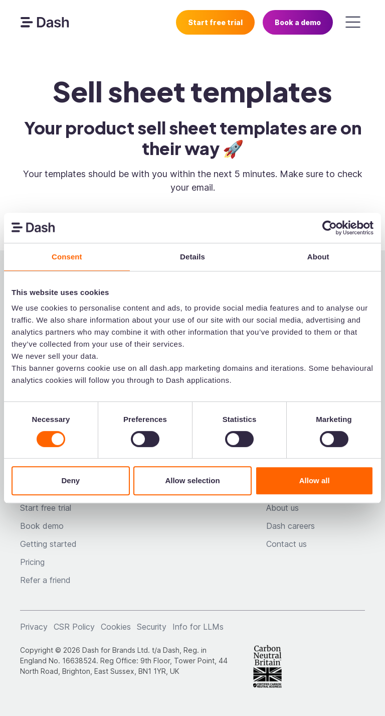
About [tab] (318, 256)
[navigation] (44, 22)
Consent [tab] (67, 256)
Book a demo (298, 22)
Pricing (32, 562)
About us (282, 508)
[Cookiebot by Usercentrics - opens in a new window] (329, 227)
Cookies (116, 627)
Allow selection (192, 480)
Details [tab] (192, 256)
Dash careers (290, 526)
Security (151, 627)
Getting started (48, 544)
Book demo (42, 526)
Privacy (34, 627)
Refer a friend (45, 580)
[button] (353, 22)
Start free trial (215, 22)
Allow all (314, 480)
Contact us (286, 544)
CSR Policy (74, 627)
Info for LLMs (198, 627)
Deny (70, 480)
